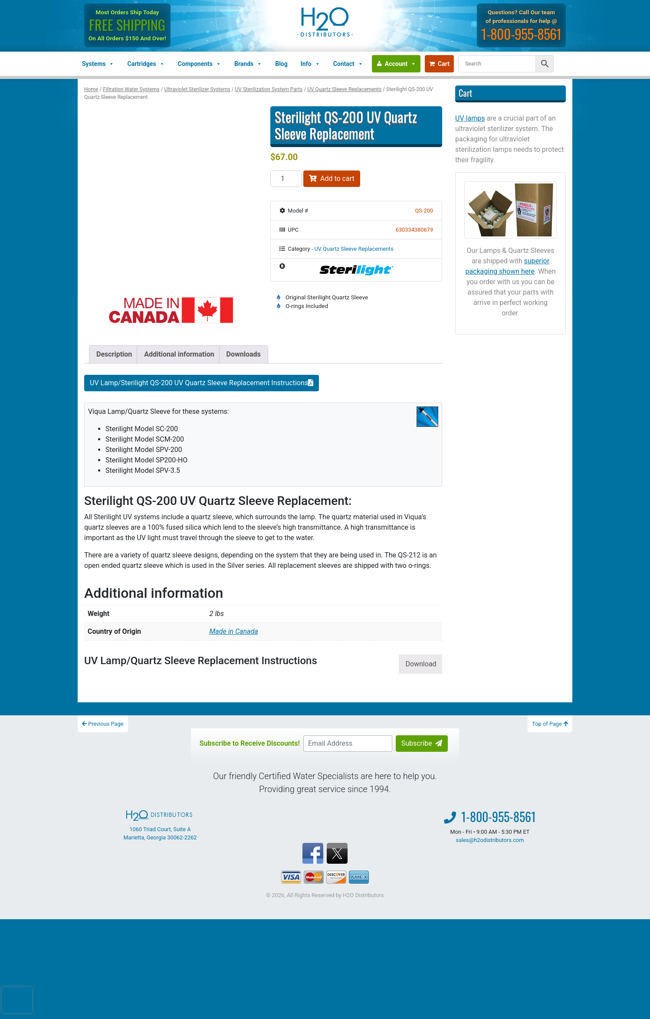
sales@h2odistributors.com (490, 840)
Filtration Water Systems (131, 89)
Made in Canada (234, 631)
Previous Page (103, 724)
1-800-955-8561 (521, 33)
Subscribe (422, 743)
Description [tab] (114, 354)
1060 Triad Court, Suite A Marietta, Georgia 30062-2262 (160, 825)
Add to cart (332, 178)
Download (420, 664)
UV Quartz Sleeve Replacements (344, 89)
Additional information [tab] (179, 354)
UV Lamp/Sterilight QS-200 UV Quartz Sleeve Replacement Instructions (201, 383)
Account (400, 63)
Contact (348, 63)
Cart (439, 63)
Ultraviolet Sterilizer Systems (197, 89)
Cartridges (145, 63)
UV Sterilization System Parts (269, 89)
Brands (248, 63)
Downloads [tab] (244, 354)
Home (91, 89)
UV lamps (470, 118)
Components (199, 63)
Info (310, 63)
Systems (98, 63)
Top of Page (550, 724)
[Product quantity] (286, 178)
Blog (281, 63)
